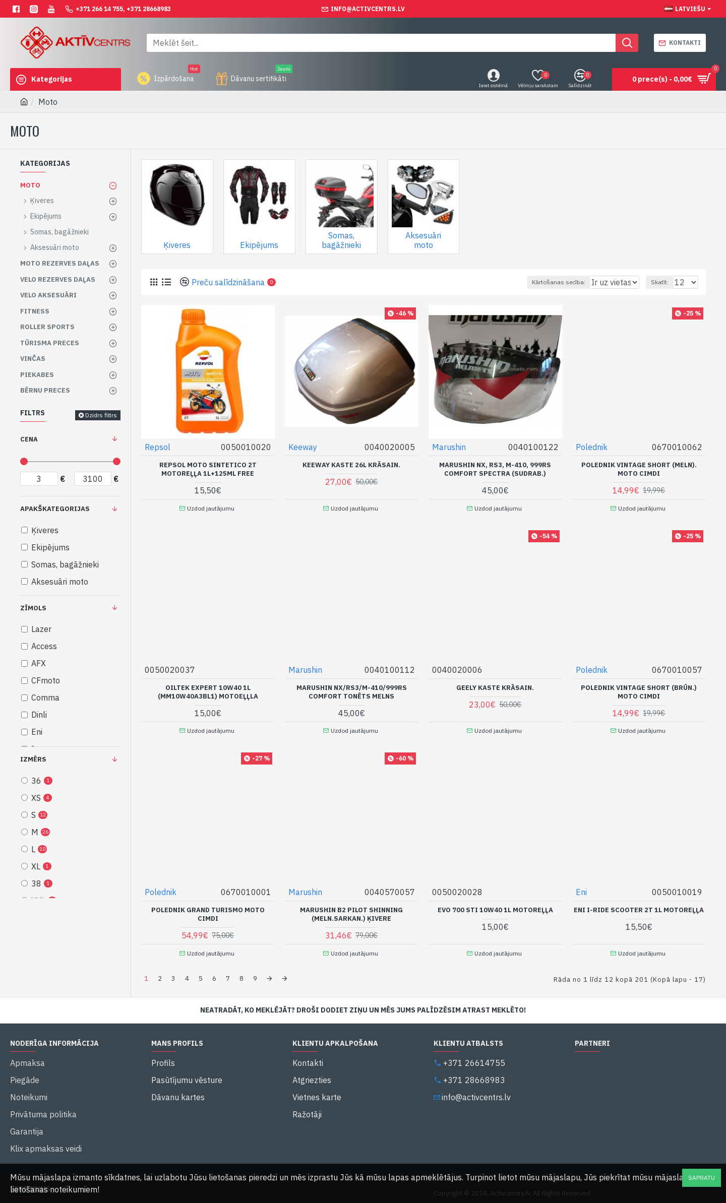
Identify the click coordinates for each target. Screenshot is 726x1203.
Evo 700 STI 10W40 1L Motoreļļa (495, 902)
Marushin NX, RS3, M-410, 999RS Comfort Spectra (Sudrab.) (495, 469)
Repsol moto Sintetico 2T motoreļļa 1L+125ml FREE (208, 469)
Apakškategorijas (55, 508)
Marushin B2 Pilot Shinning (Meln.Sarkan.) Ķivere (351, 906)
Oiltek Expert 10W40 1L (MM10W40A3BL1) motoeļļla (208, 687)
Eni (581, 884)
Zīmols (33, 608)
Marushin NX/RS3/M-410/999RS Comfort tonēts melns (351, 687)
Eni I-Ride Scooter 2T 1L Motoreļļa (639, 902)
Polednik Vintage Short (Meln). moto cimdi (639, 469)
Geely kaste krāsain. (495, 683)
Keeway (303, 446)
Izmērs (33, 759)
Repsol (158, 446)
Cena (29, 439)
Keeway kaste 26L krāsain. (351, 465)
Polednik (592, 446)
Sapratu (701, 1177)
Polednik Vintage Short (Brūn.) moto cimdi (639, 687)
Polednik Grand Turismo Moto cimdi (208, 906)
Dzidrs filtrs (101, 415)
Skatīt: (664, 282)
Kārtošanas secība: (521, 282)
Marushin (449, 446)
